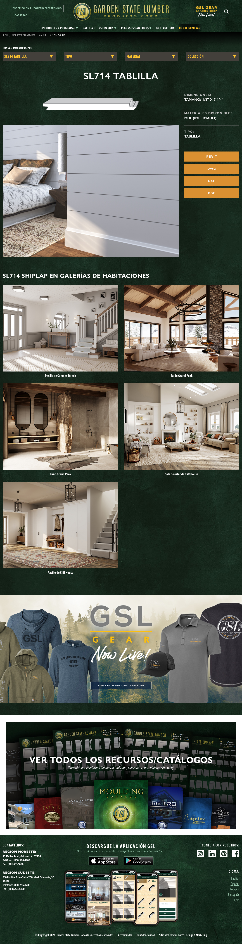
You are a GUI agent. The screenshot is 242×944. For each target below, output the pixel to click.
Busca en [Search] (226, 12)
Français (234, 889)
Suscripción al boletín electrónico (37, 8)
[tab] (60, 28)
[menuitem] (208, 11)
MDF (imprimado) (200, 118)
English (235, 878)
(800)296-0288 (21, 885)
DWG (211, 168)
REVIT (211, 156)
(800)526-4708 (21, 860)
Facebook (235, 853)
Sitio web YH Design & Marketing (183, 935)
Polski (236, 899)
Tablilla (192, 136)
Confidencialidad (146, 935)
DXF (211, 181)
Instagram (200, 853)
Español (235, 883)
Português (233, 894)
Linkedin (212, 853)
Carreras (21, 15)
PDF (211, 193)
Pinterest (223, 853)
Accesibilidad (125, 935)
